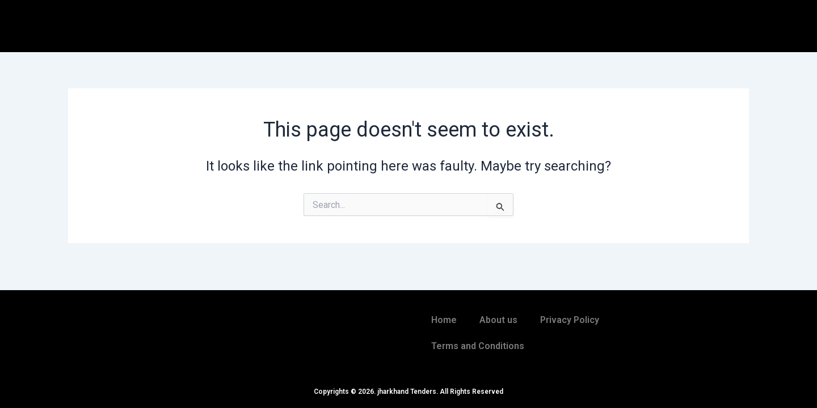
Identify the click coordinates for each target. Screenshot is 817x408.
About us (498, 319)
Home (444, 319)
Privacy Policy (569, 319)
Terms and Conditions (477, 346)
